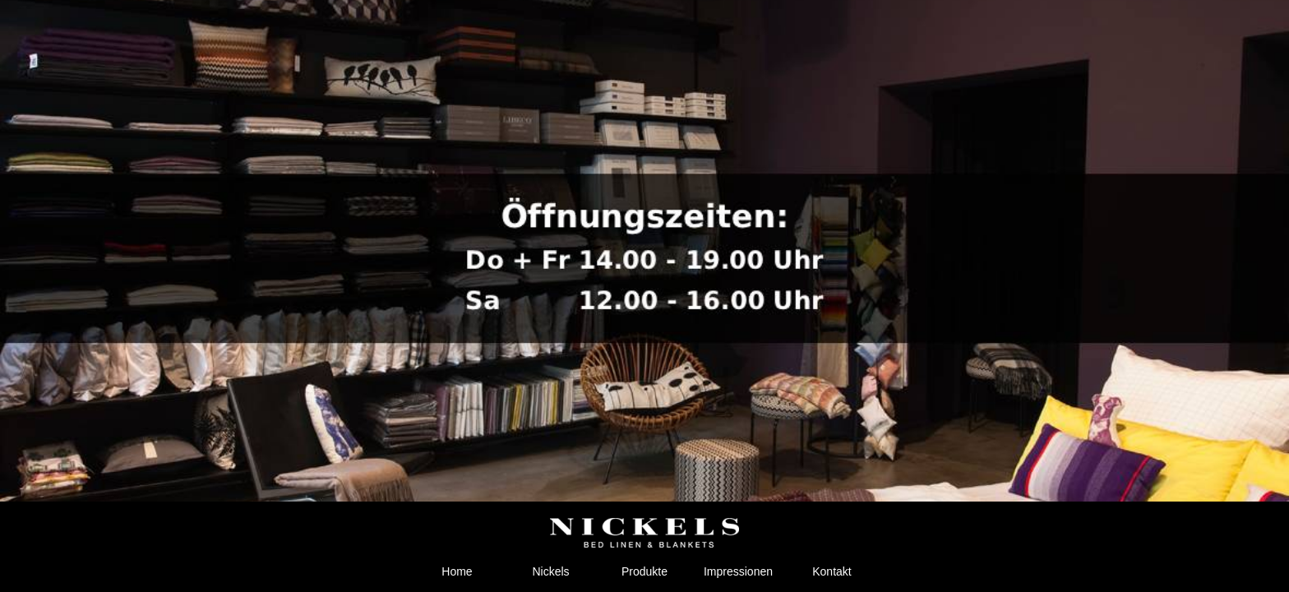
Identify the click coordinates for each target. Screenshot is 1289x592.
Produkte (644, 571)
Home (456, 571)
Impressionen (738, 571)
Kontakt (831, 571)
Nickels (550, 571)
